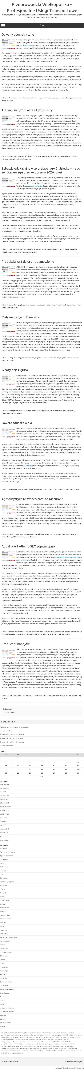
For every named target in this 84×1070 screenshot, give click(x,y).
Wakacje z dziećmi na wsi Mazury (24, 537)
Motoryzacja (13, 489)
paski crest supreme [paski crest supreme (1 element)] (73, 1037)
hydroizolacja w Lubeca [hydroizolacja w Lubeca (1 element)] (75, 1035)
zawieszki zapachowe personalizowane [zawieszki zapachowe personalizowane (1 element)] (12, 1053)
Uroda (2, 1000)
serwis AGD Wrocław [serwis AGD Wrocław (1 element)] (20, 1044)
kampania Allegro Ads (62, 631)
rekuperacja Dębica (29, 410)
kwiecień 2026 (4, 784)
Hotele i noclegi (14, 534)
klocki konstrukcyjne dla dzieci (52, 249)
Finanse (2, 889)
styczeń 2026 (4, 795)
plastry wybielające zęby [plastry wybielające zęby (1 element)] (8, 1041)
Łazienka (3, 922)
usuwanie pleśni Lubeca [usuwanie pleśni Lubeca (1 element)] (8, 1048)
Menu (42, 25)
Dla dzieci (3, 870)
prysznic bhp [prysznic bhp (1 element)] (19, 1041)
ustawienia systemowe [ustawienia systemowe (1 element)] (66, 1046)
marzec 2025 (4, 832)
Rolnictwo (3, 978)
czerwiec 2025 (4, 821)
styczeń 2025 (4, 840)
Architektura (4, 859)
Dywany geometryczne (18, 34)
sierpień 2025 (4, 814)
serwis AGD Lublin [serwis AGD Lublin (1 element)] (66, 1041)
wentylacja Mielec (16, 413)
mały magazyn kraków (64, 358)
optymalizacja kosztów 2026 (36, 634)
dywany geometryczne (73, 98)
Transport (3, 997)
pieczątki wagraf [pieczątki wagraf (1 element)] (30, 1039)
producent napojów (24, 695)
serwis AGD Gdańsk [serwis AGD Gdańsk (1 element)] (42, 1041)
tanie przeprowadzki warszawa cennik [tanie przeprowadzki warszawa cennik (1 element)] (63, 1044)
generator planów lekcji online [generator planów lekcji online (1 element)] (42, 1035)
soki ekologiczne (71, 695)
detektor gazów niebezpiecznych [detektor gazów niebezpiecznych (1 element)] (51, 1032)
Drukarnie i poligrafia (7, 882)
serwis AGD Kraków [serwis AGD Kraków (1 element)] (54, 1041)
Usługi (11, 156)
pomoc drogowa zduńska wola (68, 489)
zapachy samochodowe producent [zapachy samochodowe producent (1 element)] (55, 1050)
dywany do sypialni (46, 98)
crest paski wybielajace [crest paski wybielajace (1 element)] (34, 1032)
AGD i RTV (3, 848)
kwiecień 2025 (4, 829)
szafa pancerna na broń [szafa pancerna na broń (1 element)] (33, 1044)
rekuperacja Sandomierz (58, 410)
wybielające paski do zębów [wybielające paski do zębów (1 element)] (37, 1050)
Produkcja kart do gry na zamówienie (28, 261)
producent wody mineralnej (56, 695)
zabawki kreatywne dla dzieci (11, 252)
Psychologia (4, 971)
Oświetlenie (4, 956)
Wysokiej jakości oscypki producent (11, 738)
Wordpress (80, 1068)
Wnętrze (3, 1015)
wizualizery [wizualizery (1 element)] (26, 1050)
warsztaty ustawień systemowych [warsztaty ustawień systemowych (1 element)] (42, 1048)
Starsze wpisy (9, 712)
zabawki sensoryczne (30, 252)
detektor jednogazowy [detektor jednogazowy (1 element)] (67, 1032)
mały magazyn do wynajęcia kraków (44, 358)
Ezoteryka (3, 885)
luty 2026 (3, 792)
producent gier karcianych (44, 305)
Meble (2, 926)
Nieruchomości (5, 941)
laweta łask (28, 466)
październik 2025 (5, 806)
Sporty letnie (4, 985)
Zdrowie (3, 1019)
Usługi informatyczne (7, 1008)
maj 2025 (3, 825)
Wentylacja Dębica (15, 370)
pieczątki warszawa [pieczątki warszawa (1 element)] (41, 1039)
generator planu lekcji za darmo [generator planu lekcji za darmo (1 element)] (10, 1035)
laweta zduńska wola (50, 489)
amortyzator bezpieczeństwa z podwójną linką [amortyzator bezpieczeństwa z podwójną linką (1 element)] (14, 1032)
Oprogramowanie (6, 952)
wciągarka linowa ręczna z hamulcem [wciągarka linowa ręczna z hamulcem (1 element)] (11, 1050)
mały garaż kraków (24, 358)
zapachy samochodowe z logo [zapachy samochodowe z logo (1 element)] (74, 1050)
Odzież (2, 945)
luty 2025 (3, 836)
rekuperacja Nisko (43, 410)
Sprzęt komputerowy (7, 989)
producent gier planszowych (63, 305)
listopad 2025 (4, 803)
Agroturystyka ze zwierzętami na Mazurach (32, 499)
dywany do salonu (32, 98)
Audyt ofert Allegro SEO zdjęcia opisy (28, 546)
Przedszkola (4, 967)
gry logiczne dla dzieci (34, 249)
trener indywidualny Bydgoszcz (38, 156)
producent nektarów (39, 695)
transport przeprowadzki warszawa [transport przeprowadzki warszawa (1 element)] (49, 1046)
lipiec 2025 (3, 818)
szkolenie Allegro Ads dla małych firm (59, 634)
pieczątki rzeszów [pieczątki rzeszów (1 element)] (20, 1039)
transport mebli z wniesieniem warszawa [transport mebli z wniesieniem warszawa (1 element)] (27, 1046)
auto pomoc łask (27, 489)
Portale (2, 959)
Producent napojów (16, 644)
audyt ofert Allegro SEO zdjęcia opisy (41, 631)
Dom (1, 874)
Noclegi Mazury (7, 537)
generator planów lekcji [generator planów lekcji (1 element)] (26, 1035)
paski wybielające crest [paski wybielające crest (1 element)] (7, 1039)
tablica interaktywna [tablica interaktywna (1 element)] (46, 1044)
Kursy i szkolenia (5, 919)
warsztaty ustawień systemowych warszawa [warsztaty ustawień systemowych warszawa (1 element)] (65, 1048)
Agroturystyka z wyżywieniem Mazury (36, 534)
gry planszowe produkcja (26, 305)
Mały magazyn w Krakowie (20, 317)
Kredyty (2, 911)
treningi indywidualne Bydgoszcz (20, 159)
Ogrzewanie (4, 948)
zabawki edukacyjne (35, 186)
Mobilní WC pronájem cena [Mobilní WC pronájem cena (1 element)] (46, 1037)
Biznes (2, 863)
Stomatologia (4, 993)
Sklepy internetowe (15, 98)
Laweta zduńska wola (17, 423)
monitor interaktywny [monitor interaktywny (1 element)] (61, 1037)
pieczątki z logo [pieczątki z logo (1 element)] (52, 1039)
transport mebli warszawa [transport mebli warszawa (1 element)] (8, 1046)
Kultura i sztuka (5, 915)
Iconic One (58, 1068)
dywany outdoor (7, 100)
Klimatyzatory (13, 410)
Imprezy (2, 904)
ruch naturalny (22, 156)
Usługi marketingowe (7, 1011)
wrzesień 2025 (4, 810)
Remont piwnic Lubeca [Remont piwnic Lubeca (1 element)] (29, 1041)
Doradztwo (4, 878)
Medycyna (3, 930)
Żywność (3, 1026)
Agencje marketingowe (17, 631)
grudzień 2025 (4, 799)
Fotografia (3, 893)
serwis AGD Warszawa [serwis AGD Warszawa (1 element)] (7, 1044)
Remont (2, 974)
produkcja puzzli (12, 307)
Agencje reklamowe (6, 856)
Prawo (2, 963)
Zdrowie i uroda (5, 1022)
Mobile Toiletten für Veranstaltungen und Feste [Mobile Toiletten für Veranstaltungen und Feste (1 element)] (14, 1037)
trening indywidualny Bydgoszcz (61, 156)
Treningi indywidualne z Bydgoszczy (27, 110)
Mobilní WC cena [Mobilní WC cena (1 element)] (33, 1037)
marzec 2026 (4, 788)
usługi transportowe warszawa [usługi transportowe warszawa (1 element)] (23, 1048)
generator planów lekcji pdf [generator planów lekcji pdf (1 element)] (60, 1035)
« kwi (41, 776)
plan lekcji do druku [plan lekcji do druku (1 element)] (63, 1039)
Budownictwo (4, 867)
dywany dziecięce (29, 45)
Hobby (2, 896)
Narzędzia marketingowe (8, 937)
